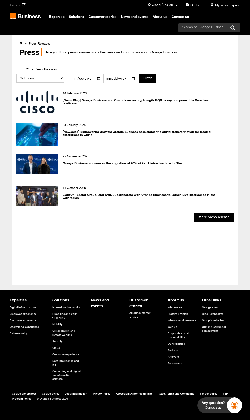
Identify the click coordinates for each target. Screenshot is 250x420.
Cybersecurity (18, 333)
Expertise (57, 16)
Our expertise (176, 343)
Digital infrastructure (23, 307)
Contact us (180, 16)
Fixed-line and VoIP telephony (64, 315)
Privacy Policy (101, 393)
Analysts (173, 356)
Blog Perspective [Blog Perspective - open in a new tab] (212, 314)
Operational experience (24, 327)
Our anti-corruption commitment (214, 328)
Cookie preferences (24, 393)
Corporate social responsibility (178, 335)
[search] (203, 27)
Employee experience (23, 314)
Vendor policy (208, 393)
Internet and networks (66, 307)
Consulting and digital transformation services (66, 375)
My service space (224, 5)
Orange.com (210, 307)
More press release (214, 217)
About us (160, 16)
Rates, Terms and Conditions (176, 393)
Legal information (76, 393)
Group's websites (213, 320)
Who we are (175, 307)
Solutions (76, 16)
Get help (193, 5)
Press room (175, 363)
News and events (134, 16)
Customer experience (23, 320)
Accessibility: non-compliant (134, 393)
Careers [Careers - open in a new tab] (18, 5)
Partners (173, 350)
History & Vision (178, 314)
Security (57, 341)
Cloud (56, 348)
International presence (182, 320)
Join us (172, 327)
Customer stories (103, 16)
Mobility (57, 324)
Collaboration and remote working (63, 332)
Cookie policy (50, 393)
